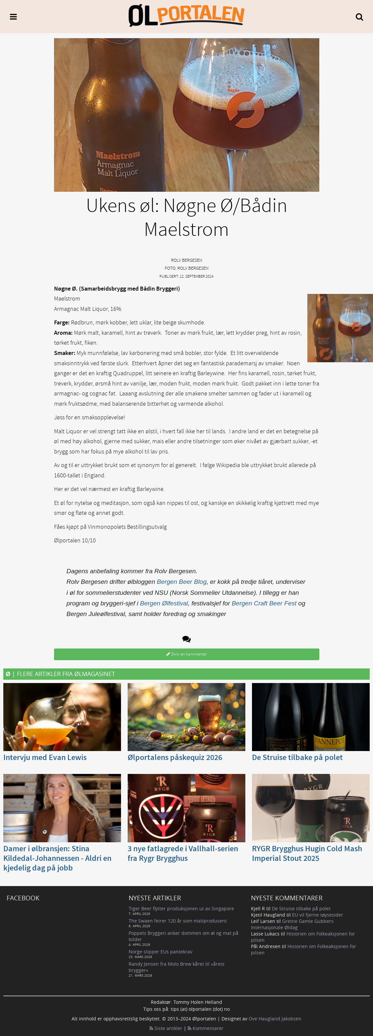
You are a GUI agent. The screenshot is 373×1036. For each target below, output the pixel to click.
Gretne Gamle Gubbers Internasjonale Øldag (292, 924)
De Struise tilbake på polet (297, 757)
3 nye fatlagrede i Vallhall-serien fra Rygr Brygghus (183, 854)
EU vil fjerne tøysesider (317, 915)
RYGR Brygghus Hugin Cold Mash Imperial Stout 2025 (307, 854)
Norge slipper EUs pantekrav (160, 951)
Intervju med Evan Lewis (45, 757)
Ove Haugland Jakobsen (275, 1018)
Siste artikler (166, 1028)
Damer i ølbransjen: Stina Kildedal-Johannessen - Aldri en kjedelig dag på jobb (57, 858)
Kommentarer (205, 1028)
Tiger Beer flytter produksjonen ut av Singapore (181, 908)
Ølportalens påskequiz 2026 (175, 757)
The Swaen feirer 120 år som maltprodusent (178, 921)
